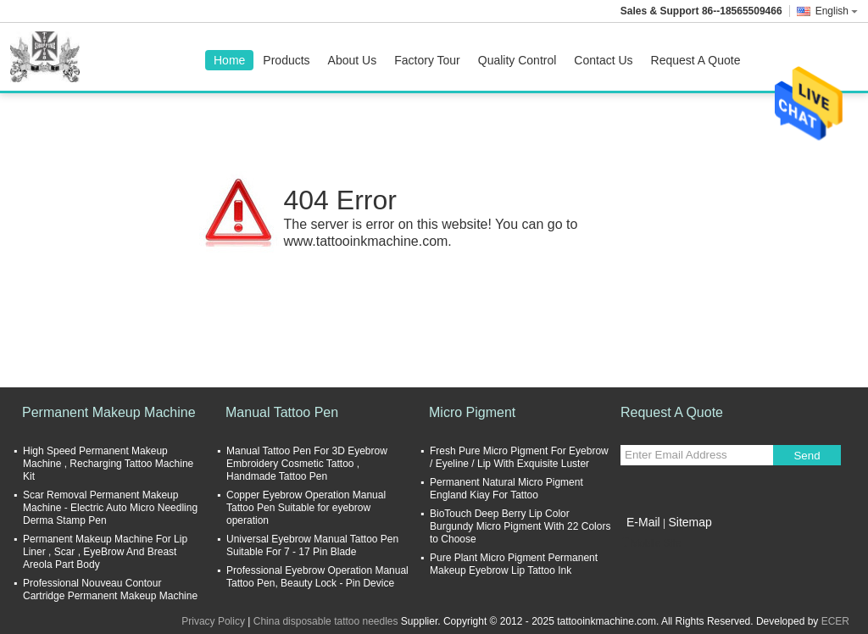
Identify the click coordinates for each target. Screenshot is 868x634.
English (836, 11)
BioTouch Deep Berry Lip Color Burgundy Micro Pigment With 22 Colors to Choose (520, 526)
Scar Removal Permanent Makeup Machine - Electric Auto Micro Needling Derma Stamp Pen (110, 507)
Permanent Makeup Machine (109, 412)
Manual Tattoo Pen (281, 412)
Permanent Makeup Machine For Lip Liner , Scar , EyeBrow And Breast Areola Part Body (105, 551)
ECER (835, 621)
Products (286, 60)
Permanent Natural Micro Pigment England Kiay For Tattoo (506, 488)
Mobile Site (650, 543)
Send (806, 455)
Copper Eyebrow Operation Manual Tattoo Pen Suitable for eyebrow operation (306, 507)
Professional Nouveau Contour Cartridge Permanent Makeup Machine (110, 589)
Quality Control (517, 60)
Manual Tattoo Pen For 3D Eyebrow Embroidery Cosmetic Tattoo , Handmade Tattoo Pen (306, 463)
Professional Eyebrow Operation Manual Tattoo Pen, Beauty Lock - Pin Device (317, 576)
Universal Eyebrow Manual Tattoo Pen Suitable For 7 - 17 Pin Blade (312, 545)
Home (229, 60)
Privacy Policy (213, 621)
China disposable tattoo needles (325, 621)
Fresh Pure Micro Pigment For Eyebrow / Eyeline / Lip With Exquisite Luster (519, 457)
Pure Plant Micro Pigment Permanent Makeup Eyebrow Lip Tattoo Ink (514, 564)
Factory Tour (427, 60)
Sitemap (689, 522)
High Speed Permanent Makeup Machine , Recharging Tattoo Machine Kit (108, 463)
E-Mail (643, 522)
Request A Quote (696, 60)
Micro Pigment (472, 412)
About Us (352, 60)
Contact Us (603, 60)
